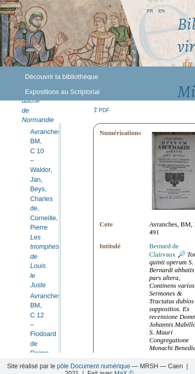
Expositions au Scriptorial (62, 92)
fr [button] (150, 10)
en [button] (161, 10)
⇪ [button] (101, 110)
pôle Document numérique (94, 366)
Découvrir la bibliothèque (61, 77)
